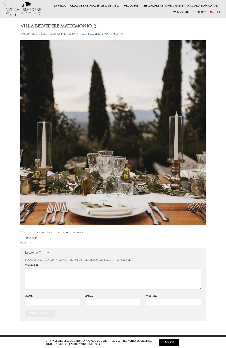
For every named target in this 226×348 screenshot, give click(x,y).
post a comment (76, 232)
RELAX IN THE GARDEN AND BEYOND (95, 5)
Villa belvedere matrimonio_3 (102, 34)
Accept (169, 342)
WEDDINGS (130, 5)
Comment (31, 265)
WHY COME (180, 12)
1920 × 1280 (68, 34)
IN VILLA (60, 5)
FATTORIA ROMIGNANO (204, 5)
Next (25, 243)
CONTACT (199, 12)
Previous (28, 238)
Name (29, 295)
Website (151, 295)
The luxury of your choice (162, 5)
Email (90, 295)
